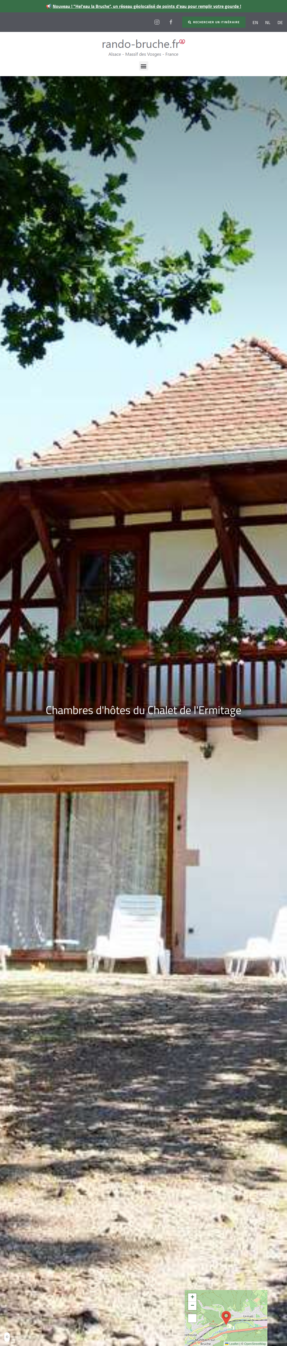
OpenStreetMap (255, 1343)
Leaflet (232, 1343)
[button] (143, 66)
